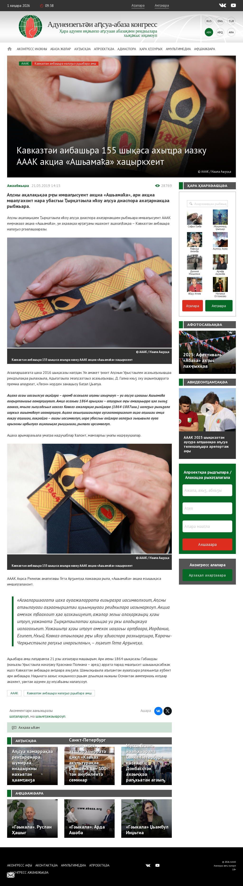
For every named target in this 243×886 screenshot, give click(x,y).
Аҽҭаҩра (162, 5)
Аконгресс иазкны (32, 49)
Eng (220, 21)
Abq (220, 32)
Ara (231, 32)
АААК (25, 64)
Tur (231, 21)
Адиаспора (126, 49)
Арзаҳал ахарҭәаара (207, 575)
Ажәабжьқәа (18, 185)
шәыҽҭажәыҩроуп (50, 716)
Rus (209, 21)
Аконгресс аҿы (19, 865)
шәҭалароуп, (19, 716)
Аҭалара (138, 5)
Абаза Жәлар (60, 49)
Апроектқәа (104, 49)
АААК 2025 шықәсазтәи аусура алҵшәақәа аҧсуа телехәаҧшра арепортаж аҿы (206, 444)
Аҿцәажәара (204, 49)
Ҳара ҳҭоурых (151, 49)
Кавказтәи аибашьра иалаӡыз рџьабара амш (65, 64)
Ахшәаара (207, 544)
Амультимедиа (178, 49)
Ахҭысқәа (82, 49)
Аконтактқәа (46, 865)
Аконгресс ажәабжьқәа (28, 872)
